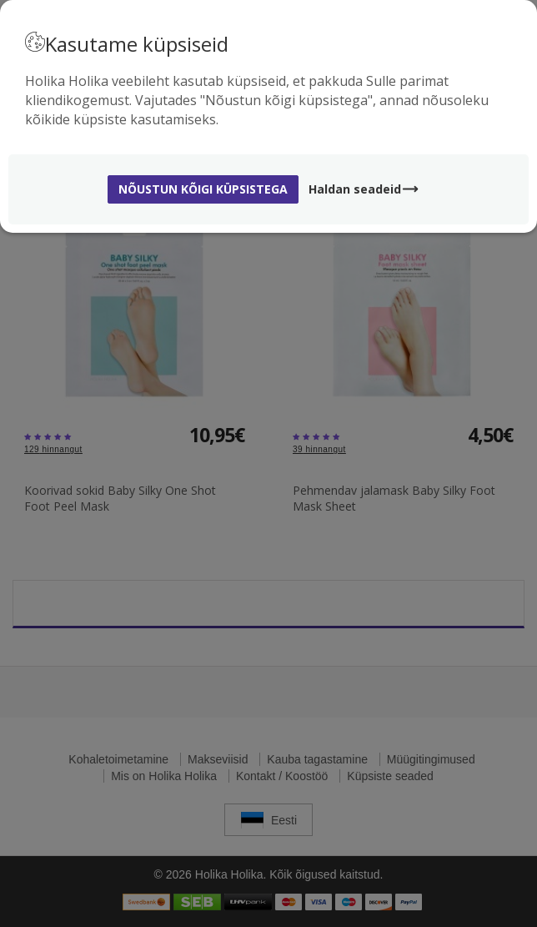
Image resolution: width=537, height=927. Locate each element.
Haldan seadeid (364, 189)
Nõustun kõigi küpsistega (203, 189)
